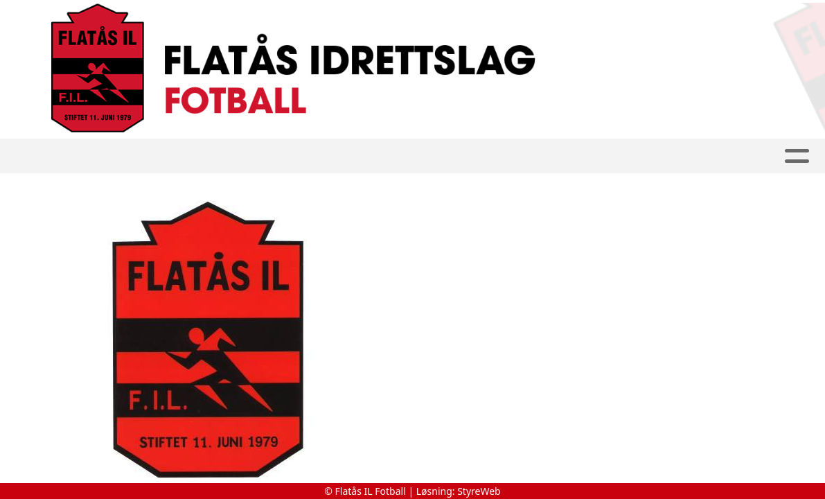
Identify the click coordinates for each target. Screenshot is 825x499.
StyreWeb (479, 491)
